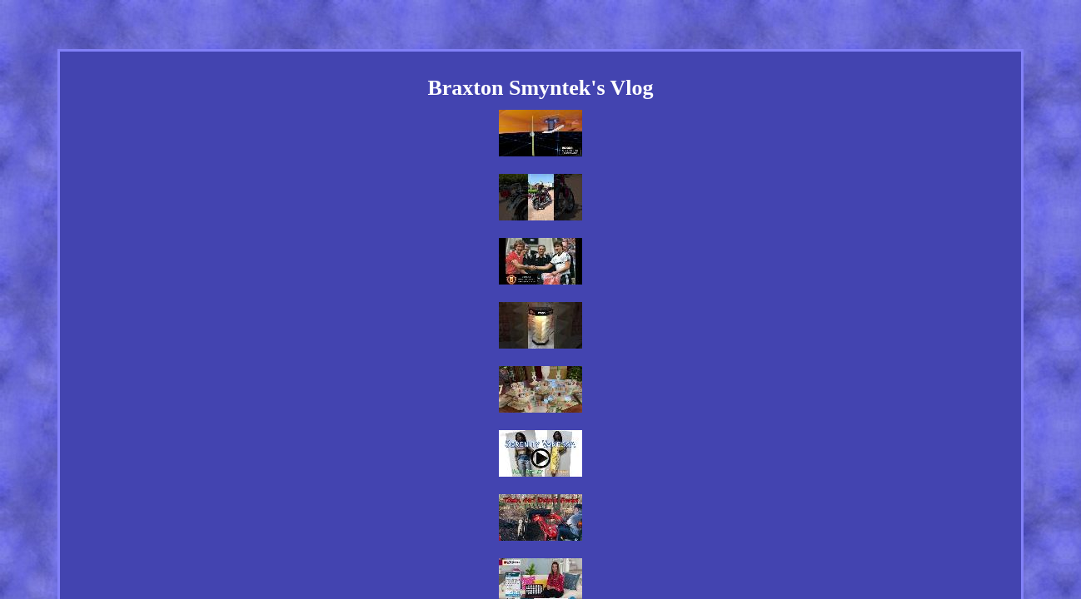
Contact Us (467, 504)
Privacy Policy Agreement (564, 504)
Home (369, 504)
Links (412, 504)
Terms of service (672, 504)
